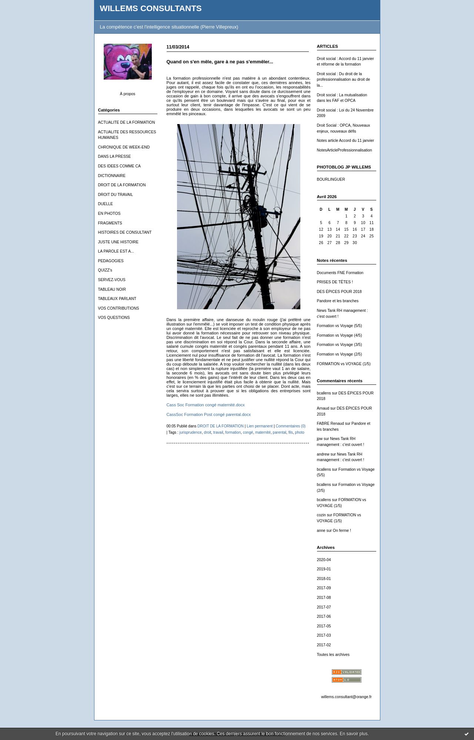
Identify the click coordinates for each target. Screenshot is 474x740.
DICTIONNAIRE (112, 176)
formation (233, 432)
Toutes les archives (333, 655)
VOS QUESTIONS (114, 318)
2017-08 (324, 598)
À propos (128, 94)
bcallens (324, 393)
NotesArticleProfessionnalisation (344, 150)
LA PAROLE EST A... (116, 251)
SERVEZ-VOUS (112, 280)
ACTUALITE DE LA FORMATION (126, 122)
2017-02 (324, 645)
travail (218, 432)
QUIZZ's (105, 270)
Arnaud (323, 408)
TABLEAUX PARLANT (117, 299)
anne (321, 531)
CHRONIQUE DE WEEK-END (124, 147)
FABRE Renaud (330, 423)
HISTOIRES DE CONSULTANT (125, 232)
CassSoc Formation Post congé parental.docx (209, 414)
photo (299, 432)
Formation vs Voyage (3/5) (339, 345)
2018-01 (324, 579)
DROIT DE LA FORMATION (122, 185)
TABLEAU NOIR (112, 289)
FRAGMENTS (110, 223)
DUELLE (105, 204)
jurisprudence (190, 432)
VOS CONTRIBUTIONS (118, 308)
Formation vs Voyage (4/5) (339, 335)
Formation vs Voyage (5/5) (339, 326)
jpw (320, 439)
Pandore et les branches (338, 301)
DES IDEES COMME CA (119, 166)
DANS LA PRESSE (114, 156)
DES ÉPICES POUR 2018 (339, 292)
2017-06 (324, 616)
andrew (323, 454)
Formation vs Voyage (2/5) (339, 354)
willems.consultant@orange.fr (346, 697)
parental (279, 432)
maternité (263, 432)
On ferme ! (342, 531)
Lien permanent (260, 426)
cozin (321, 515)
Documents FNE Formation (340, 273)
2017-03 (324, 635)
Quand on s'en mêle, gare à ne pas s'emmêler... (220, 61)
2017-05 (324, 626)
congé (248, 432)
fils (290, 432)
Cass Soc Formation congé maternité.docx (206, 405)
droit (207, 432)
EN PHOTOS (109, 213)
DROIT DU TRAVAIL (115, 195)
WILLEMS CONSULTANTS (151, 8)
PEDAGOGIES (111, 261)
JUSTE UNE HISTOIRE (118, 242)
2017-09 (324, 588)
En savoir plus (353, 733)
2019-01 (324, 569)
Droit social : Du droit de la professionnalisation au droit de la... (343, 79)
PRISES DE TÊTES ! (335, 282)
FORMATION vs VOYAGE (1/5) (344, 364)
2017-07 (324, 607)
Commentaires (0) (291, 426)
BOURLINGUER (331, 179)
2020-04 (324, 560)
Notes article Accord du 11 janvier (345, 141)
